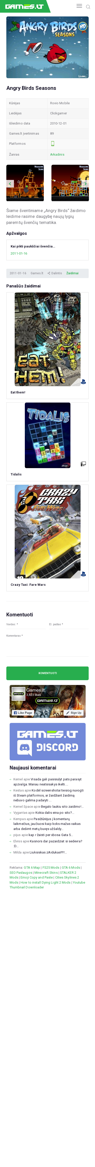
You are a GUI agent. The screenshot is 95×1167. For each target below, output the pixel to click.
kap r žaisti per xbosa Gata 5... (51, 835)
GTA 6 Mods (71, 867)
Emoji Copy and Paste (37, 877)
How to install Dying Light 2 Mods (45, 882)
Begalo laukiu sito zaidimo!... (62, 806)
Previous (10, 183)
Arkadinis (57, 154)
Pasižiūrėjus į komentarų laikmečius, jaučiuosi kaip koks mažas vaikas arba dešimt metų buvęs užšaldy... (47, 824)
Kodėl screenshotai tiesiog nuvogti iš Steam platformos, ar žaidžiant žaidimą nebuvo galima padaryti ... (48, 795)
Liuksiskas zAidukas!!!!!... (48, 852)
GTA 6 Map (32, 867)
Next (85, 183)
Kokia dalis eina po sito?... (54, 813)
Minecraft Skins (46, 872)
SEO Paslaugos (21, 872)
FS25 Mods (51, 867)
